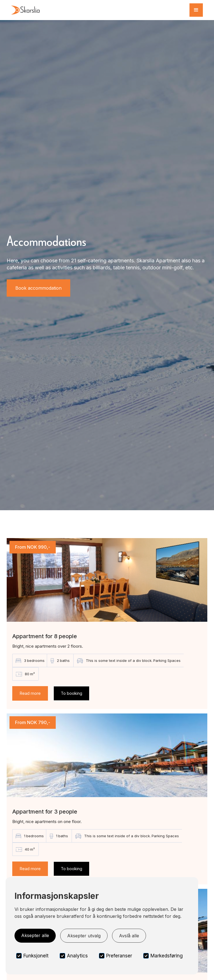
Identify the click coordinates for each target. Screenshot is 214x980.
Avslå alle (129, 935)
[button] (196, 10)
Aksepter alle (35, 935)
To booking (71, 693)
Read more (30, 693)
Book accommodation (38, 288)
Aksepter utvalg (84, 935)
